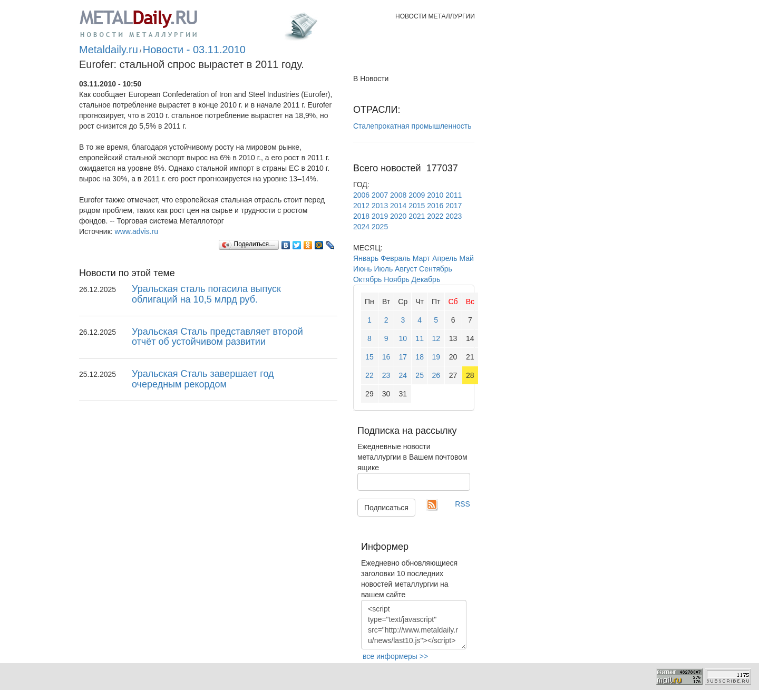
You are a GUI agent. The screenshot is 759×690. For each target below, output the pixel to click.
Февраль (396, 258)
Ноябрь (397, 279)
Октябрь (367, 279)
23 (386, 375)
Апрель (445, 258)
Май (466, 258)
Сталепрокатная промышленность (412, 126)
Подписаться (386, 507)
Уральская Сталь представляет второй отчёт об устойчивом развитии (217, 336)
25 (419, 375)
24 (403, 375)
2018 (361, 216)
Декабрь (426, 279)
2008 (398, 195)
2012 (361, 205)
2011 (453, 195)
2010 (435, 195)
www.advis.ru (136, 231)
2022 (435, 216)
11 (419, 338)
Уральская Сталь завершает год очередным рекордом (203, 379)
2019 (380, 216)
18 (419, 357)
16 (386, 357)
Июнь (362, 269)
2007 (380, 195)
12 (436, 338)
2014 (398, 205)
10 (403, 338)
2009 (416, 195)
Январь (365, 258)
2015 (416, 205)
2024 (361, 226)
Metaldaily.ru (108, 49)
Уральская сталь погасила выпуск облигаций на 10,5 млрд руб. (206, 294)
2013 (380, 205)
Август (406, 269)
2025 (380, 226)
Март (422, 258)
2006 (361, 195)
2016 (435, 205)
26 (436, 375)
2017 (453, 205)
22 (369, 375)
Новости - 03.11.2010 (194, 49)
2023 (453, 216)
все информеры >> (395, 656)
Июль (383, 269)
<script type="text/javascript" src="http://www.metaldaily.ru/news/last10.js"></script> (413, 624)
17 (403, 357)
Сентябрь (435, 269)
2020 (398, 216)
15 (369, 357)
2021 (416, 216)
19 (436, 357)
